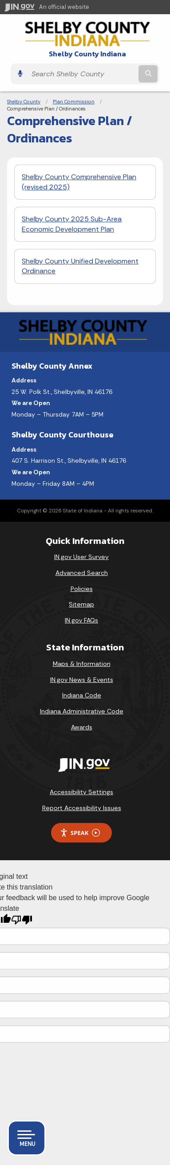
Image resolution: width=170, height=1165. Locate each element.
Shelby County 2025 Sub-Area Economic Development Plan (72, 223)
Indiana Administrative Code (81, 711)
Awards (81, 727)
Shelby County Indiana (87, 54)
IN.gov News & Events (81, 680)
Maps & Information (82, 664)
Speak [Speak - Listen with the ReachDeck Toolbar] (80, 833)
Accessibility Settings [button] (81, 792)
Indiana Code (81, 695)
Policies (82, 589)
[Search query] (82, 74)
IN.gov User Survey (81, 557)
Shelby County (23, 101)
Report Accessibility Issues (81, 808)
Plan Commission (74, 101)
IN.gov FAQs (81, 620)
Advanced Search (81, 573)
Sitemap (81, 604)
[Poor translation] (21, 920)
